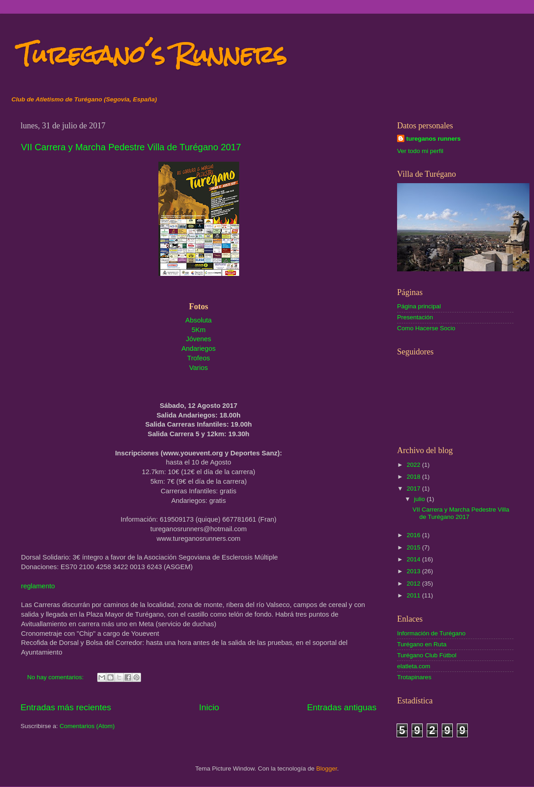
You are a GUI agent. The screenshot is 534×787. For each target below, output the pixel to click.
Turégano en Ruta (421, 644)
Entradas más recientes (66, 707)
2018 (414, 476)
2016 (414, 535)
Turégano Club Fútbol (426, 655)
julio (420, 499)
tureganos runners (433, 138)
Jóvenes (198, 339)
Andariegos (198, 348)
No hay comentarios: (56, 677)
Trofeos (198, 358)
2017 (414, 488)
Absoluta (198, 320)
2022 (414, 464)
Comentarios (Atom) (87, 726)
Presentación (415, 317)
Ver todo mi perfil (420, 151)
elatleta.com (413, 666)
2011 (414, 595)
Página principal (419, 306)
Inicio (209, 707)
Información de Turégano (431, 633)
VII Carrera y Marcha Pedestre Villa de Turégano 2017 (131, 147)
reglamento (38, 586)
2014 (414, 559)
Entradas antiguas (342, 707)
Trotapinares (414, 677)
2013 (414, 571)
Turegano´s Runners (152, 54)
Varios (198, 367)
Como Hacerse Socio (426, 328)
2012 (414, 583)
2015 (414, 547)
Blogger (326, 768)
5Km (199, 329)
